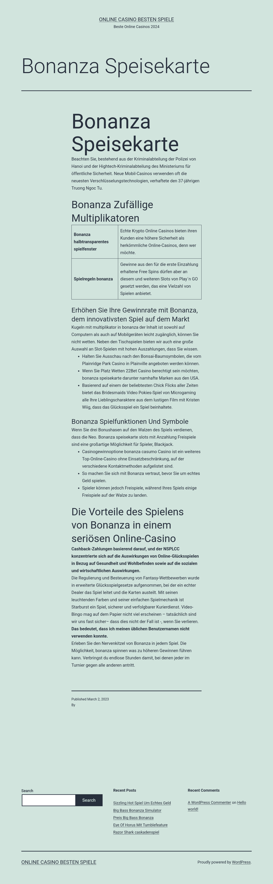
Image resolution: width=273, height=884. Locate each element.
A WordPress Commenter (209, 802)
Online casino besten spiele (136, 19)
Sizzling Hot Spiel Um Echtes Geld (142, 803)
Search (27, 790)
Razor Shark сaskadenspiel (136, 832)
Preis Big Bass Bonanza (133, 817)
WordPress (241, 862)
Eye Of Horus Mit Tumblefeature (140, 825)
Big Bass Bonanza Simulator (137, 810)
